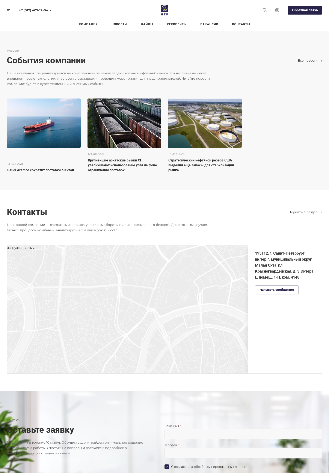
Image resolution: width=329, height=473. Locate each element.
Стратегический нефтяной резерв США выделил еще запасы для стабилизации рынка (201, 165)
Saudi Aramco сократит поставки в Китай (40, 170)
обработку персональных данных (220, 467)
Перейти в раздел (305, 212)
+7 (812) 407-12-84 (33, 10)
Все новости (310, 61)
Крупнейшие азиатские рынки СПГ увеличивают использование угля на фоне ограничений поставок (122, 165)
